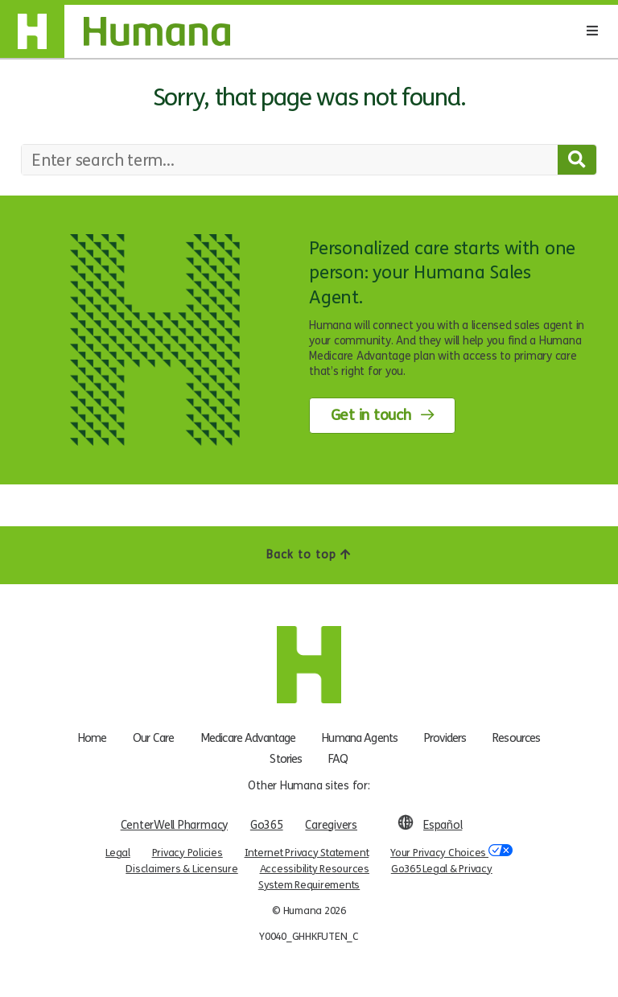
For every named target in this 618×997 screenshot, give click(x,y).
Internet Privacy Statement (307, 853)
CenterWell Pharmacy (174, 825)
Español (442, 825)
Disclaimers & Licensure (181, 869)
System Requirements (309, 885)
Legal (117, 853)
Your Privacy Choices (451, 851)
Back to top (309, 555)
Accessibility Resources (314, 869)
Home (92, 738)
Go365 (266, 825)
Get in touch (371, 415)
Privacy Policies (187, 853)
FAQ (338, 759)
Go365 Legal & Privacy (441, 869)
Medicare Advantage (248, 738)
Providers (445, 738)
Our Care (153, 738)
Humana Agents (360, 738)
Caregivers (331, 825)
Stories (286, 759)
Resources (516, 738)
